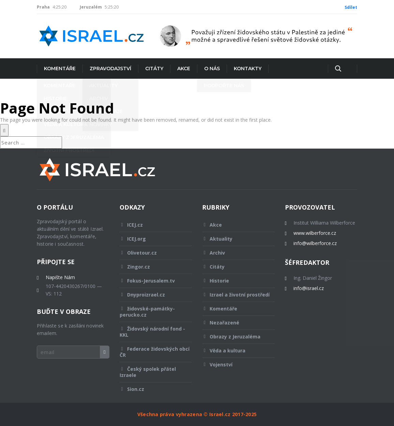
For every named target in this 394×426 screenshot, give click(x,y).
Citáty (154, 68)
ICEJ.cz (151, 225)
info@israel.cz (308, 288)
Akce (183, 68)
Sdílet (351, 7)
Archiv (234, 252)
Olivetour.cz (151, 252)
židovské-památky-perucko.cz (151, 311)
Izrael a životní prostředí (236, 296)
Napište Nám (60, 277)
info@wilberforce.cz (315, 243)
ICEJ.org (151, 238)
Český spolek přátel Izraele (151, 372)
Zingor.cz (151, 266)
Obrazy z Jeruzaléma (234, 336)
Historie (234, 280)
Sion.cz (151, 389)
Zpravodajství (110, 68)
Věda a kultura (234, 350)
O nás (212, 68)
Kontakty (247, 68)
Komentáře (60, 68)
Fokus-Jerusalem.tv (151, 280)
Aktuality (234, 238)
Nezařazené (234, 322)
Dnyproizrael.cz (151, 294)
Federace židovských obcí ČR (155, 352)
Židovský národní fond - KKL (152, 331)
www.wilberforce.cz (314, 233)
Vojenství (234, 364)
